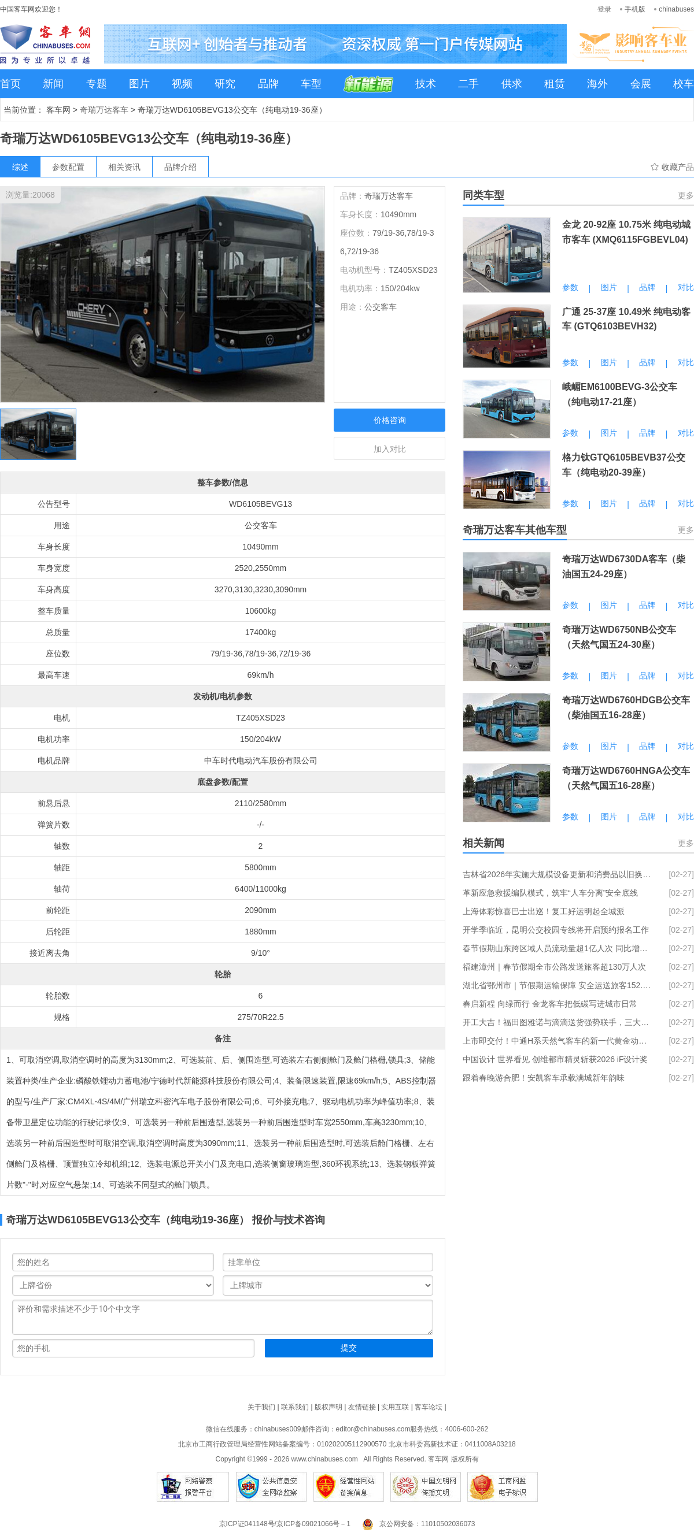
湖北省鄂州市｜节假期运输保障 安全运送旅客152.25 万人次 (558, 985)
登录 (604, 9)
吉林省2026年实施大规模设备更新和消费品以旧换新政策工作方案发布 (558, 874)
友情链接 (362, 1407)
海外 (597, 84)
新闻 (53, 84)
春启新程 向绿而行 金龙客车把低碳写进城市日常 (550, 1003)
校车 (683, 84)
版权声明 (328, 1407)
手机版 (635, 9)
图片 (139, 84)
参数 (570, 287)
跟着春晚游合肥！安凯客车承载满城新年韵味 (544, 1077)
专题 (96, 84)
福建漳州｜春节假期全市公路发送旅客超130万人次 (554, 966)
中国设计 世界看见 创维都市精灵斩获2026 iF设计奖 (555, 1059)
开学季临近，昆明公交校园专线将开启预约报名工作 (556, 929)
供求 (511, 84)
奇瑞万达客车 (104, 109)
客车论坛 (428, 1407)
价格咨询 (390, 420)
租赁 (554, 84)
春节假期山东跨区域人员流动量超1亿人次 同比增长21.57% (558, 948)
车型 (311, 84)
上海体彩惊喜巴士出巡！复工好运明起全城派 (544, 911)
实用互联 (395, 1407)
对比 (686, 287)
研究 (225, 84)
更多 (686, 195)
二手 (468, 84)
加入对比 (390, 449)
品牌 (268, 84)
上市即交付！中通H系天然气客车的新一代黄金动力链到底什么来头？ (558, 1040)
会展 (640, 84)
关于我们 (261, 1407)
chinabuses (676, 9)
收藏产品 (678, 167)
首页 (10, 84)
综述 (20, 167)
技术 (425, 84)
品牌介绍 (180, 167)
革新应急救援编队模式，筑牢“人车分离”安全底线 (550, 892)
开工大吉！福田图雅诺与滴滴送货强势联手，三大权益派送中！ (558, 1022)
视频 (182, 84)
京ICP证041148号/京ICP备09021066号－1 (284, 1524)
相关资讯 (124, 167)
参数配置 (68, 167)
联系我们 (295, 1407)
